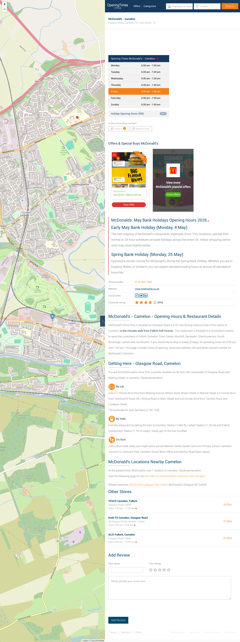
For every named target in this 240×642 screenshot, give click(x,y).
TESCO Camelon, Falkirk (122, 501)
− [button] (5, 9)
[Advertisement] (172, 44)
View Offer (128, 204)
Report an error (140, 128)
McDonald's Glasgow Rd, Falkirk (148, 484)
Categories (150, 6)
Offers (137, 6)
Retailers (125, 632)
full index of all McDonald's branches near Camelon (175, 476)
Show (163, 114)
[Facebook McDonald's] (137, 295)
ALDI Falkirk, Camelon (121, 534)
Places (112, 632)
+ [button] (5, 4)
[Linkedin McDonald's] (146, 295)
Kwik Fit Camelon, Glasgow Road (128, 517)
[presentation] (133, 610)
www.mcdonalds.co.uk (147, 288)
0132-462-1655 (143, 282)
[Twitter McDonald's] (141, 295)
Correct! (118, 128)
